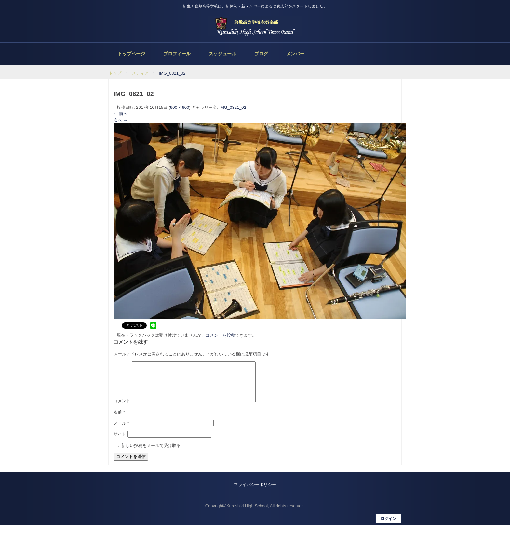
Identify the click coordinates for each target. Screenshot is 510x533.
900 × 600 (179, 107)
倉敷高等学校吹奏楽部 (255, 26)
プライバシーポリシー (255, 492)
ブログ (261, 53)
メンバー (295, 53)
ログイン (388, 526)
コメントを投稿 (220, 335)
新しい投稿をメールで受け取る (151, 453)
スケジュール (222, 53)
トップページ (131, 53)
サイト (120, 441)
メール (121, 430)
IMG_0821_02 (232, 107)
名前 (119, 419)
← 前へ (121, 113)
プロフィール (177, 53)
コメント (122, 408)
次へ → (121, 120)
